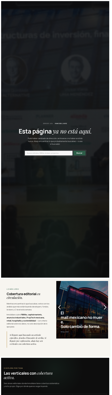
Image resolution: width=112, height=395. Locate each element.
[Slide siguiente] (105, 307)
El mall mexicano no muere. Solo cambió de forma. (81, 319)
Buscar (79, 153)
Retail (63, 308)
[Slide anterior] (59, 307)
